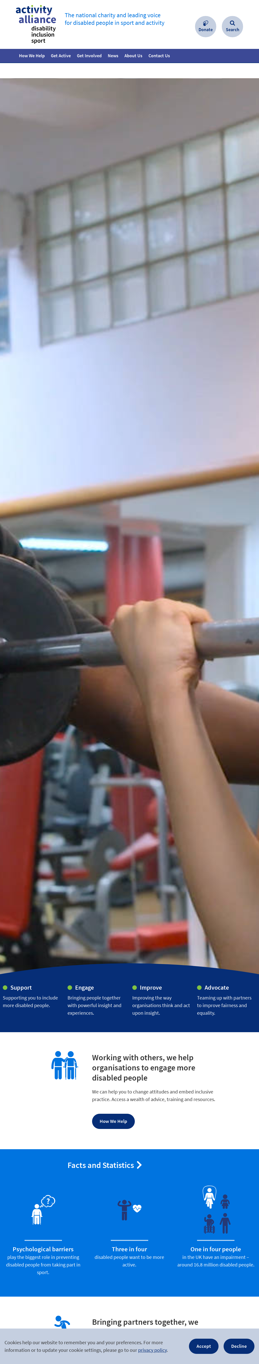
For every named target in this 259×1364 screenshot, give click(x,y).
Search (232, 29)
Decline (239, 1346)
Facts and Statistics (101, 1165)
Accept (204, 1346)
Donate (206, 29)
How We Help (113, 1121)
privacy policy (152, 1350)
